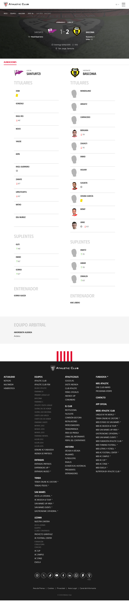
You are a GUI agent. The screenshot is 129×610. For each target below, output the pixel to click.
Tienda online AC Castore (46, 491)
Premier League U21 (42, 404)
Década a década (72, 460)
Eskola (38, 571)
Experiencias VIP (41, 477)
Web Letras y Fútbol (105, 458)
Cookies (51, 598)
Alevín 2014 (39, 452)
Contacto (101, 407)
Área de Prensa (72, 442)
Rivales (68, 471)
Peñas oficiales (72, 401)
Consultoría (39, 554)
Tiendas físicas (41, 495)
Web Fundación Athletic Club (108, 450)
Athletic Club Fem (42, 394)
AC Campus (39, 564)
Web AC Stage (101, 473)
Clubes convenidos (42, 540)
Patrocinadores (72, 434)
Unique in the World (105, 424)
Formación (39, 551)
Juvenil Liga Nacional (43, 421)
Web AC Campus (102, 465)
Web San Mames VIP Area (106, 439)
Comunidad (70, 409)
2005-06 (31, 13)
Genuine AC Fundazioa (44, 459)
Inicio (6, 13)
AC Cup (37, 560)
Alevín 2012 (39, 449)
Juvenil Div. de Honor (43, 418)
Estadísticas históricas (75, 475)
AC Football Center (43, 547)
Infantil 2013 (39, 442)
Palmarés (69, 464)
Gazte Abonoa (71, 394)
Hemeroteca (9, 397)
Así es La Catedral (43, 505)
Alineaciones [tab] (10, 62)
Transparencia (71, 438)
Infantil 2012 (39, 435)
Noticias (7, 390)
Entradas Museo (42, 480)
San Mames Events (43, 516)
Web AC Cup (100, 469)
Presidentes (70, 479)
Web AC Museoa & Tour (106, 435)
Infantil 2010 (39, 438)
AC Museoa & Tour (43, 509)
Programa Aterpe (104, 400)
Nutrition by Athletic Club (107, 481)
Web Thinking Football (106, 454)
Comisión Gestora (73, 427)
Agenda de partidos (43, 463)
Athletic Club (40, 390)
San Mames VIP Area (43, 513)
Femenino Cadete (41, 432)
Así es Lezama (40, 534)
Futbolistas (70, 467)
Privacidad (61, 598)
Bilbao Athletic (41, 397)
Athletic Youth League (43, 415)
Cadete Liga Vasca (42, 425)
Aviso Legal (72, 598)
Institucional (71, 419)
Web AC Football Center (106, 462)
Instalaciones (71, 431)
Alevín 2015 (39, 455)
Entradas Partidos (43, 473)
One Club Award (103, 396)
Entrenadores (71, 483)
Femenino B (39, 401)
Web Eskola (101, 477)
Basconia (22, 13)
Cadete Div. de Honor (43, 428)
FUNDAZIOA (101, 386)
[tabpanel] (64, 209)
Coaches (38, 556)
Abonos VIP (70, 405)
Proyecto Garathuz (44, 543)
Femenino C (39, 411)
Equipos (13, 13)
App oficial (101, 413)
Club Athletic (71, 397)
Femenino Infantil (41, 445)
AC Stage (38, 567)
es (117, 4)
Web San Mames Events (106, 446)
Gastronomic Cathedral (46, 520)
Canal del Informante (75, 446)
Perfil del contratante (75, 450)
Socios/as (69, 390)
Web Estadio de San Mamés (107, 431)
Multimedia (8, 394)
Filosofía (69, 423)
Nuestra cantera (42, 531)
